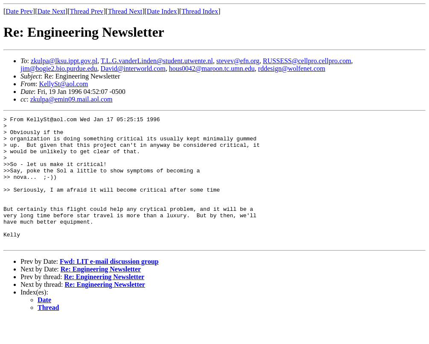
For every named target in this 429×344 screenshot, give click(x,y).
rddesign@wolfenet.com (291, 68)
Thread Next (125, 11)
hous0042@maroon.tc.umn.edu (212, 68)
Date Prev (19, 11)
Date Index (162, 11)
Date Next (51, 11)
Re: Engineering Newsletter (101, 294)
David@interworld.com (133, 68)
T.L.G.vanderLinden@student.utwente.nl (157, 60)
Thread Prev (86, 11)
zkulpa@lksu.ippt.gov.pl (64, 60)
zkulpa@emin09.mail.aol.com (71, 99)
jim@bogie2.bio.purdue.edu (58, 68)
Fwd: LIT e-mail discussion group (109, 287)
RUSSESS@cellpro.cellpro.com (307, 60)
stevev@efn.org (238, 60)
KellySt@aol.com (63, 83)
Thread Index (199, 11)
